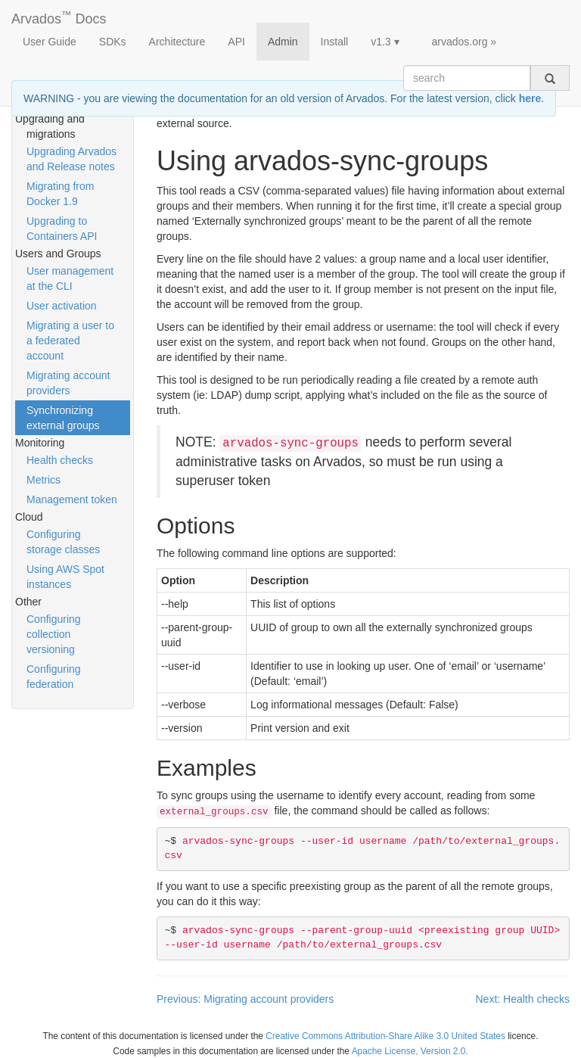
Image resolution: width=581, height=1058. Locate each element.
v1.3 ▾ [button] (385, 42)
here (530, 98)
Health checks (59, 460)
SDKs (112, 42)
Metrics (43, 480)
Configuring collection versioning (53, 634)
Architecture (177, 42)
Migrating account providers (68, 383)
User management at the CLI (69, 278)
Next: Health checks (523, 999)
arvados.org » (464, 42)
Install (335, 42)
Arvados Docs (59, 16)
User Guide (49, 42)
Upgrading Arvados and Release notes (71, 159)
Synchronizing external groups (63, 417)
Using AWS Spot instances (65, 576)
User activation (61, 306)
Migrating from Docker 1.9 (60, 193)
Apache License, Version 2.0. (410, 1051)
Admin (283, 42)
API (236, 42)
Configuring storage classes (63, 541)
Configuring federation (53, 676)
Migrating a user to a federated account (70, 340)
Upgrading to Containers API (61, 228)
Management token (71, 499)
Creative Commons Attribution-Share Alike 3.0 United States (385, 1036)
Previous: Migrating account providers (245, 999)
